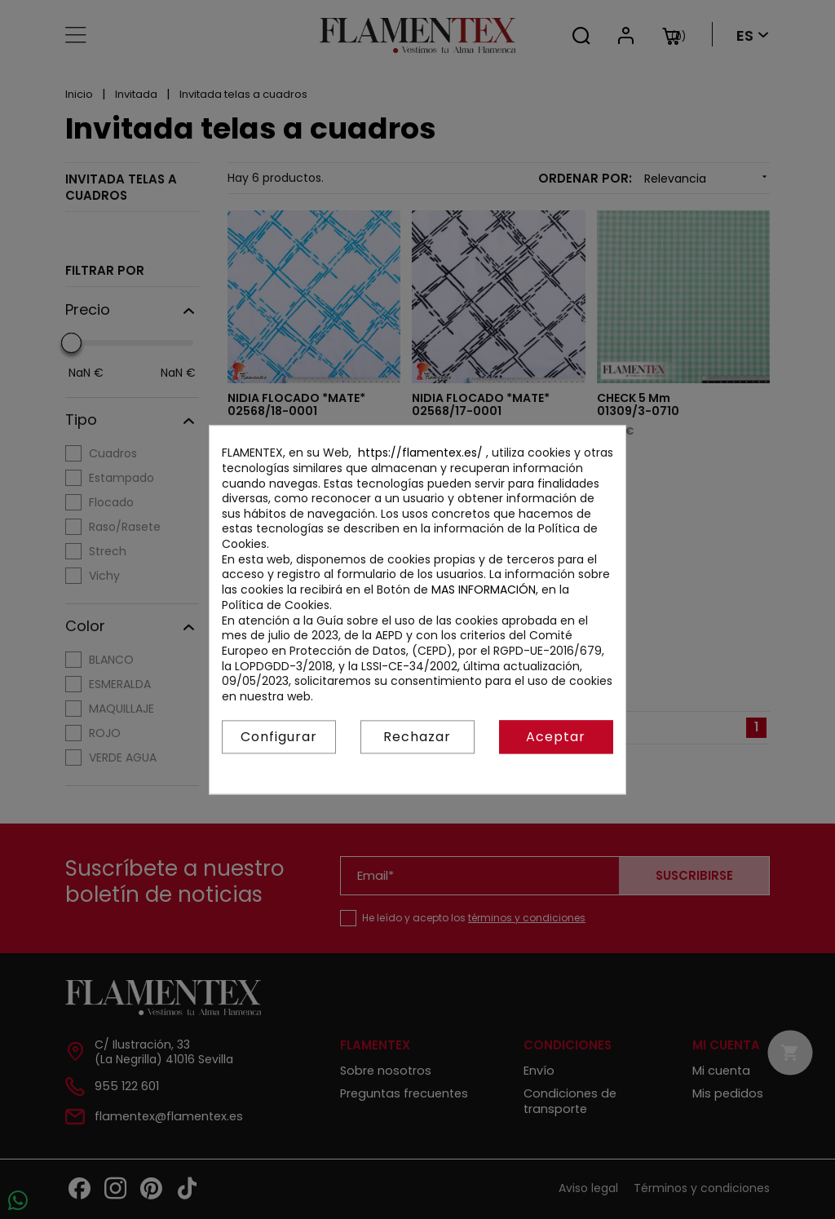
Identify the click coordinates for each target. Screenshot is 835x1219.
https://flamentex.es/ (420, 453)
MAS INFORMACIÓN (483, 589)
